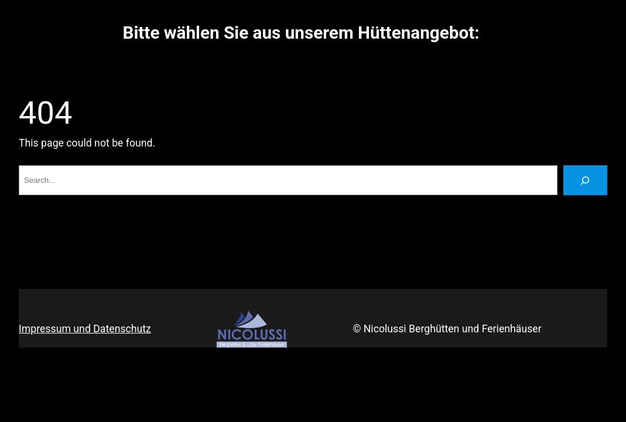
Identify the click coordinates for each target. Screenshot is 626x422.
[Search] (585, 180)
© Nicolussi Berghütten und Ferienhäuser (447, 329)
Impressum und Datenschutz (85, 329)
